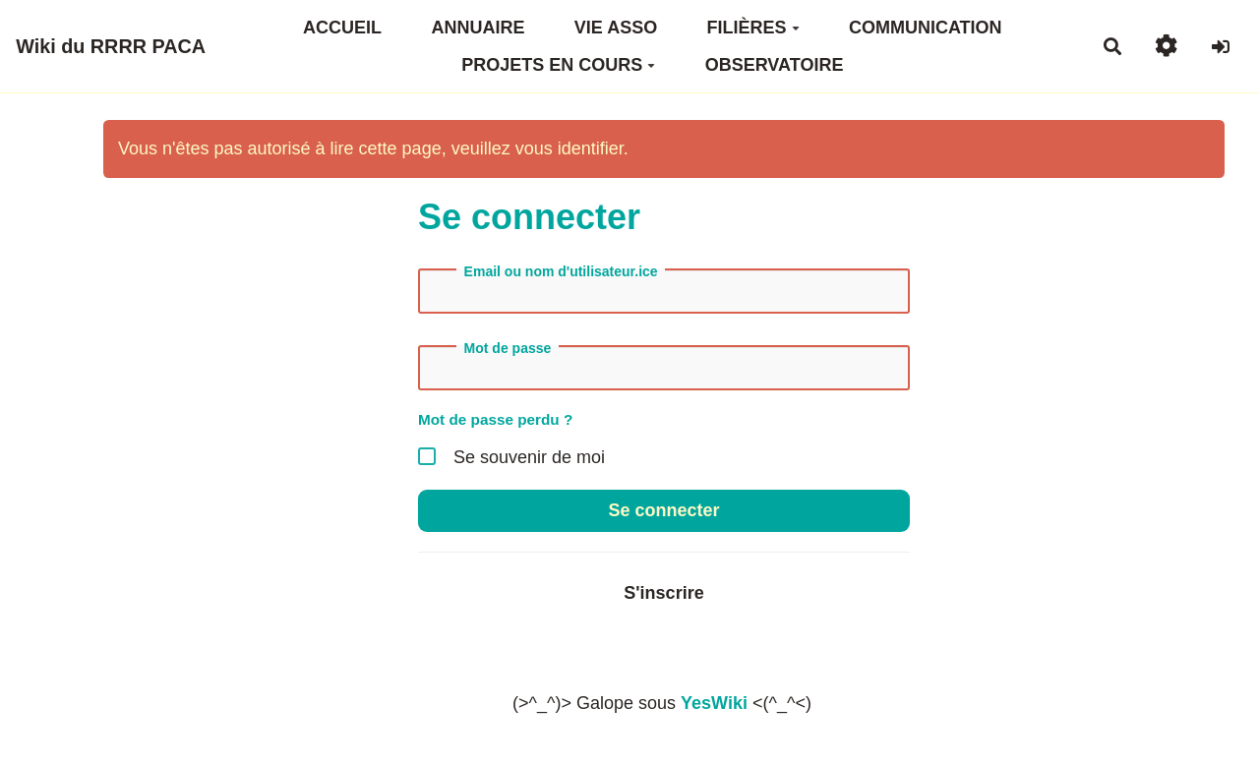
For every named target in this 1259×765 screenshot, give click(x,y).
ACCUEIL (342, 27)
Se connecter (663, 510)
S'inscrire (663, 593)
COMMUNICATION (925, 27)
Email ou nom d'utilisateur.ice (561, 271)
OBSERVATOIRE (774, 65)
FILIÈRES (753, 27)
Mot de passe (508, 348)
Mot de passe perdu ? (495, 419)
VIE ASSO (615, 27)
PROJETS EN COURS (558, 65)
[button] (1166, 46)
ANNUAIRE (477, 27)
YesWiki (714, 703)
